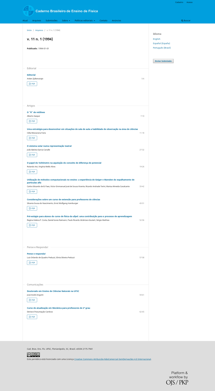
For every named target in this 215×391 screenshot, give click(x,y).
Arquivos (36, 20)
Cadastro (179, 2)
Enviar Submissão (163, 61)
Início (29, 30)
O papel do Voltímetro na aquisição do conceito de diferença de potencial (64, 162)
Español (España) (161, 43)
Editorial (31, 74)
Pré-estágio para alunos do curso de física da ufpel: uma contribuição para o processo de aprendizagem (79, 216)
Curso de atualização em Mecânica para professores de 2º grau (58, 308)
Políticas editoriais (84, 20)
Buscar (186, 20)
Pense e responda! (36, 253)
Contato (103, 20)
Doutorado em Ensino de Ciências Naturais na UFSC (53, 291)
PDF (33, 83)
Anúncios (116, 20)
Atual (25, 20)
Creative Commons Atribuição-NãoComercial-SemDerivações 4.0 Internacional (112, 359)
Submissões (51, 20)
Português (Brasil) (162, 47)
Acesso (190, 2)
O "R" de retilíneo (36, 112)
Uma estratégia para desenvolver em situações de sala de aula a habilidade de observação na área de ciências (82, 129)
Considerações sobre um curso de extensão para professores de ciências (63, 199)
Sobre (65, 20)
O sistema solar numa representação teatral (49, 146)
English (156, 39)
